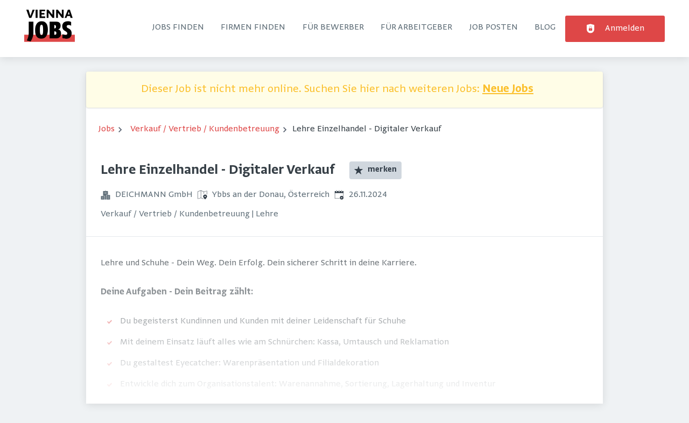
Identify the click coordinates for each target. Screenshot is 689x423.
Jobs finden (178, 27)
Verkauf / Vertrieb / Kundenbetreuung (204, 129)
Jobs (107, 129)
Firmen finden (253, 27)
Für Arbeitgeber (416, 27)
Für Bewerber (333, 27)
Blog (545, 27)
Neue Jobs (507, 89)
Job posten (493, 27)
